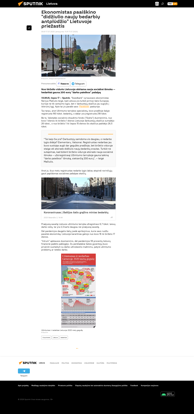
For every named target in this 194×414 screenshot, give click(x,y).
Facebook (84, 106)
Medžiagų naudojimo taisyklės (43, 385)
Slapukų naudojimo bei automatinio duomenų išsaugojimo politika (101, 385)
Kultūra (100, 363)
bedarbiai (64, 337)
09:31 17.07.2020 (48, 31)
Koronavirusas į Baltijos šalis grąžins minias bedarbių (76, 212)
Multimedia (112, 363)
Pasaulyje (54, 363)
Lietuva (55, 337)
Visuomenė (46, 337)
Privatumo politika (65, 385)
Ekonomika (77, 363)
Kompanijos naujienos (149, 385)
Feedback (134, 385)
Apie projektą (23, 385)
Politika (65, 363)
